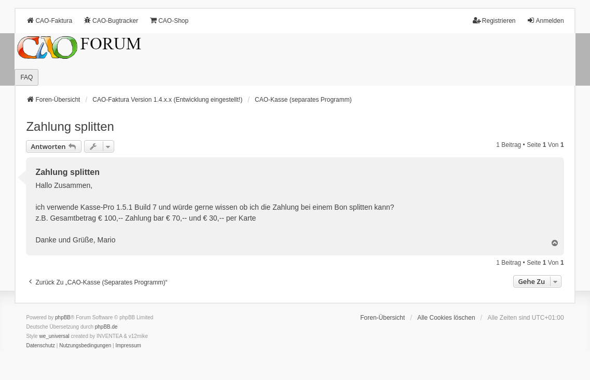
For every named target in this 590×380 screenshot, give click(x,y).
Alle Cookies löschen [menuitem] (446, 317)
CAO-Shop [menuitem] (168, 20)
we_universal (54, 336)
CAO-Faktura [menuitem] (49, 20)
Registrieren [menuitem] (494, 20)
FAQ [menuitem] (26, 77)
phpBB (63, 317)
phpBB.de (106, 327)
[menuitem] (40, 345)
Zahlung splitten (70, 126)
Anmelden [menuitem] (545, 20)
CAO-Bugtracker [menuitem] (110, 20)
